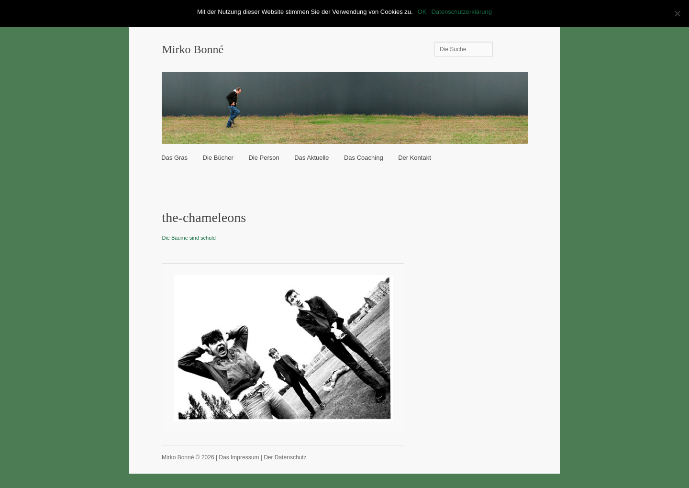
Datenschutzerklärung (461, 11)
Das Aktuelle (311, 157)
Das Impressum (239, 457)
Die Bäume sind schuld (189, 238)
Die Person (263, 157)
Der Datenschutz (285, 457)
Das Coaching (363, 157)
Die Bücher (218, 157)
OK (422, 11)
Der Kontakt (414, 157)
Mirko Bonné (192, 49)
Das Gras (174, 157)
